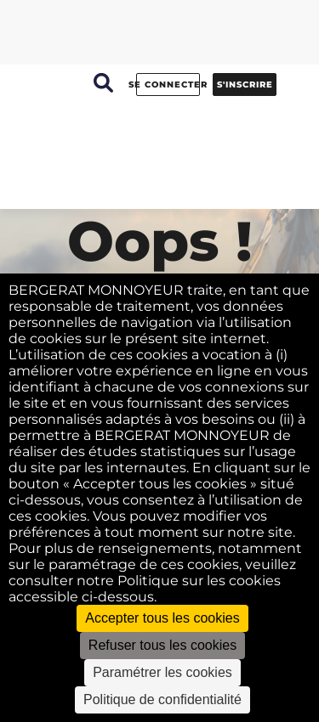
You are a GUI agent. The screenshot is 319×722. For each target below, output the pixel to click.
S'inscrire (245, 84)
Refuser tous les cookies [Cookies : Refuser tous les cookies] (162, 645)
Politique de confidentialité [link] (162, 699)
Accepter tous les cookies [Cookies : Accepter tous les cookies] (162, 618)
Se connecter (168, 84)
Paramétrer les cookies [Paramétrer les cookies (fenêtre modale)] (162, 672)
